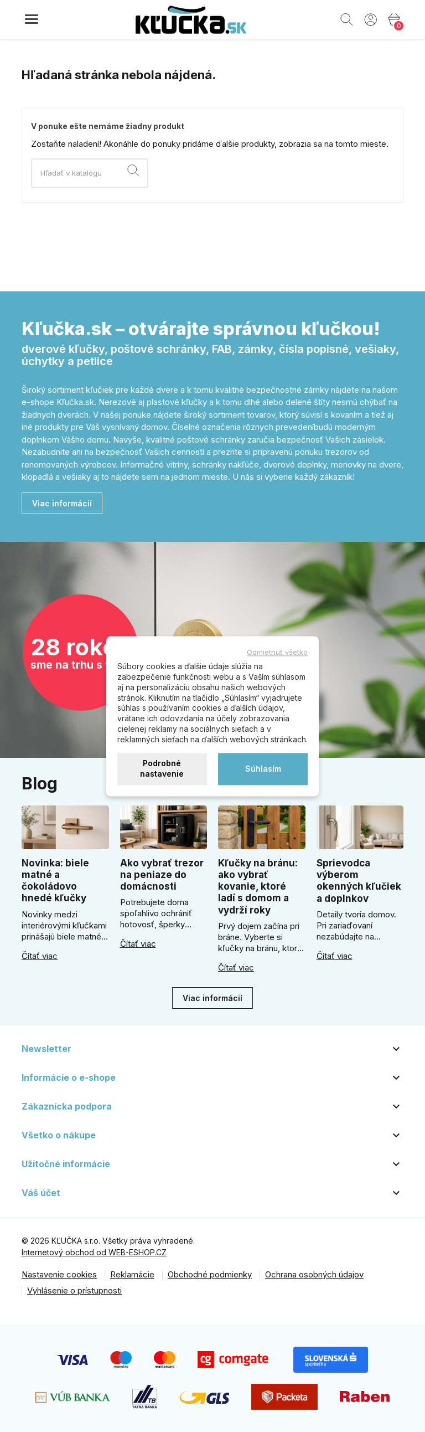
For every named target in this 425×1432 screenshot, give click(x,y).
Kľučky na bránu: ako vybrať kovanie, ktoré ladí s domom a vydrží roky (258, 887)
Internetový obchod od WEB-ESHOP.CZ (94, 1252)
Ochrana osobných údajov (314, 1274)
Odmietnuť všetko (277, 652)
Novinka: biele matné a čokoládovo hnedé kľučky (55, 881)
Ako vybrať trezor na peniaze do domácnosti (162, 875)
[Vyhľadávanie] (89, 173)
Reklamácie (132, 1274)
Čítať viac (40, 956)
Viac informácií (62, 503)
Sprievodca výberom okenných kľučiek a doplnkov (359, 881)
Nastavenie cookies (59, 1274)
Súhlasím (263, 768)
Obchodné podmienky (210, 1274)
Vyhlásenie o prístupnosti (74, 1290)
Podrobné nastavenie (162, 769)
